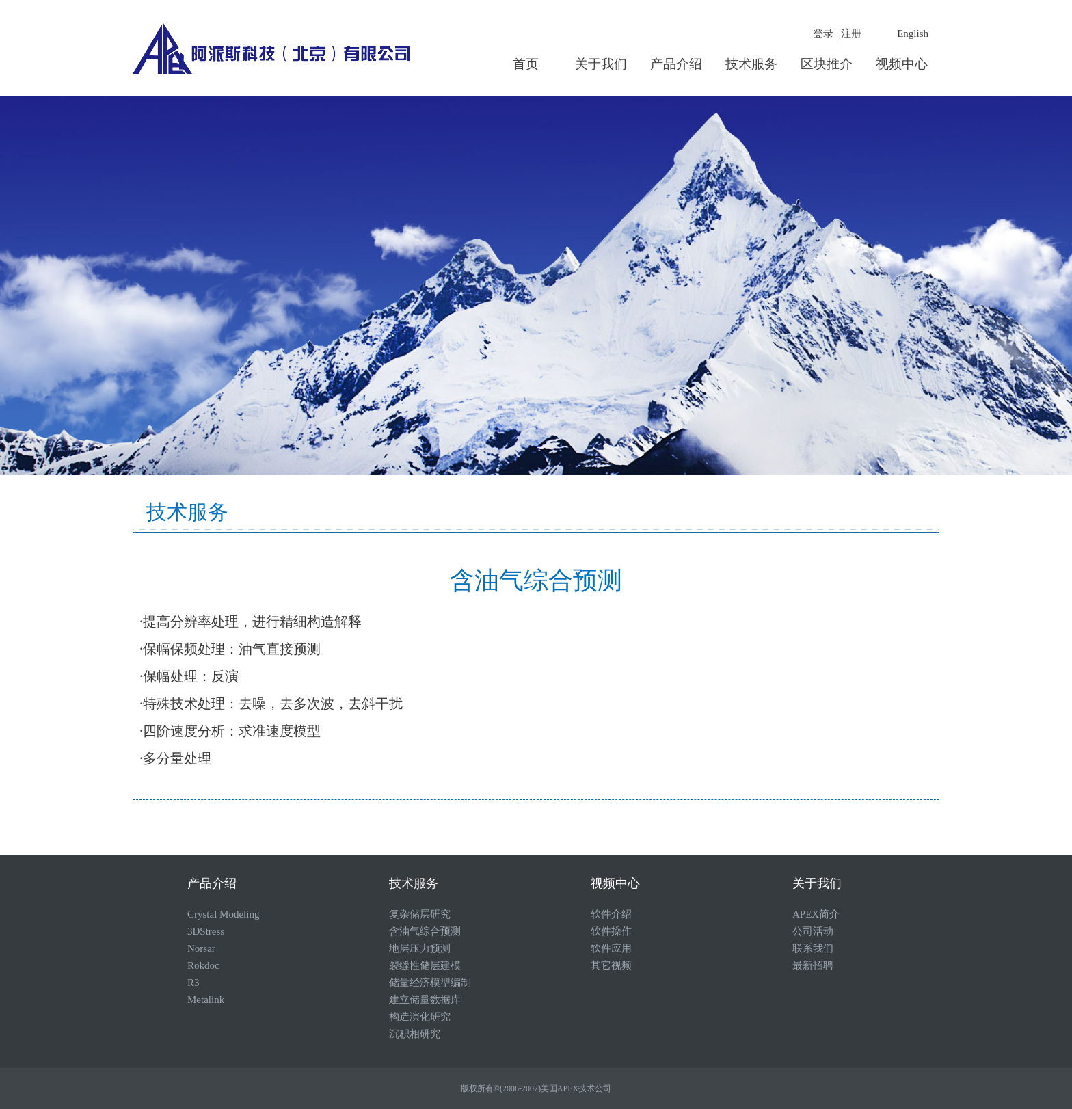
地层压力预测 (420, 948)
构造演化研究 (420, 1016)
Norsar (201, 948)
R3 (193, 982)
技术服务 (751, 64)
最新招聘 (812, 965)
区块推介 (827, 64)
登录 (823, 33)
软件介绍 (611, 914)
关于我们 (601, 64)
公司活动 (812, 931)
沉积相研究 (414, 1033)
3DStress (205, 931)
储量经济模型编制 (430, 982)
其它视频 (611, 965)
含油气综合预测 (425, 931)
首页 (526, 64)
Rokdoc (203, 965)
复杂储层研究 (420, 914)
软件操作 (611, 931)
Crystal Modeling (223, 914)
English (912, 33)
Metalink (205, 999)
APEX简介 (816, 914)
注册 (851, 33)
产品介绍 (676, 64)
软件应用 (611, 948)
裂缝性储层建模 (425, 965)
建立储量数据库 (425, 999)
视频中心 (902, 64)
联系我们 (812, 948)
